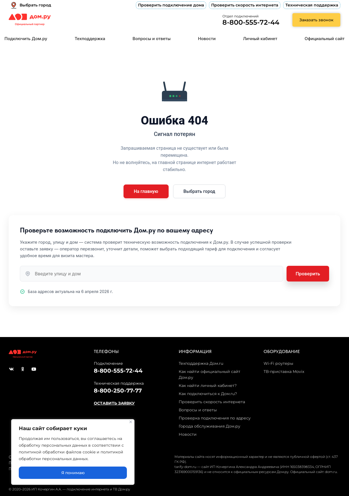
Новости (207, 38)
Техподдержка (90, 38)
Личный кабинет (260, 38)
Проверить (308, 273)
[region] (72, 452)
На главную (146, 191)
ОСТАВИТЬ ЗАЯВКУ (114, 403)
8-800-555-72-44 (250, 22)
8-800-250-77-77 (118, 390)
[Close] (130, 422)
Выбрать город (199, 191)
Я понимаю (73, 472)
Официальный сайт (325, 38)
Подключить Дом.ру (25, 38)
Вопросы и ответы (151, 38)
